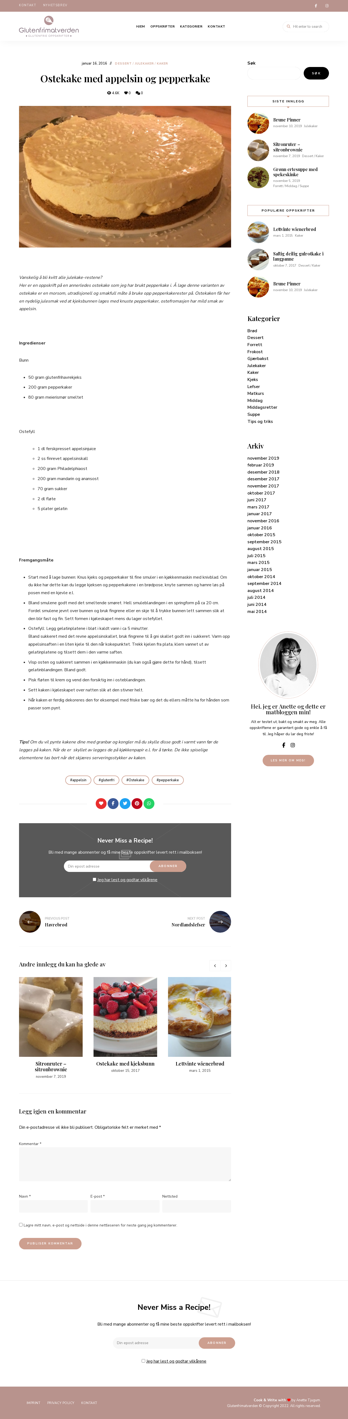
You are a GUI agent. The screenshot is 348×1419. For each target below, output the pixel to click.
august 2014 (260, 590)
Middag (255, 400)
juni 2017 (256, 499)
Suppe (253, 414)
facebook (315, 5)
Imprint (34, 1402)
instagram (326, 5)
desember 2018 (263, 471)
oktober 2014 (261, 576)
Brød (252, 330)
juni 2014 (256, 604)
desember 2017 (263, 478)
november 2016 (263, 520)
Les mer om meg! (288, 760)
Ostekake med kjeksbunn (125, 1063)
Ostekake (137, 779)
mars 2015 (258, 562)
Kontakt (27, 5)
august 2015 (260, 548)
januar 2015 (259, 569)
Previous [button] (214, 965)
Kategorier (191, 25)
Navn (25, 1195)
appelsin (77, 779)
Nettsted (170, 1195)
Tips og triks (260, 420)
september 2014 (264, 583)
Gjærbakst (258, 358)
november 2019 (263, 457)
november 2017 (263, 485)
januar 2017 (259, 513)
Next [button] (225, 965)
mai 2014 (257, 611)
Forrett (254, 344)
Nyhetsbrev (55, 5)
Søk (251, 62)
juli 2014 (256, 597)
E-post (98, 1195)
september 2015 (264, 541)
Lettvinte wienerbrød (200, 1063)
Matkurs (255, 393)
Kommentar (30, 1143)
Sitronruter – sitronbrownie (51, 1066)
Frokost (255, 351)
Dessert (123, 63)
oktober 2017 (261, 492)
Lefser (253, 386)
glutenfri (107, 779)
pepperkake (170, 779)
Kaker (162, 63)
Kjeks (252, 379)
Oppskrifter (162, 25)
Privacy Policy (62, 1402)
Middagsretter (262, 407)
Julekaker (144, 63)
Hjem (140, 25)
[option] (51, 1027)
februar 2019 (260, 464)
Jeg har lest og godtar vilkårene (127, 879)
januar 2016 (259, 527)
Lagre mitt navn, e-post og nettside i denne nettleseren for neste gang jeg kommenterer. (100, 1224)
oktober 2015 (261, 534)
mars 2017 (258, 506)
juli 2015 (256, 555)
